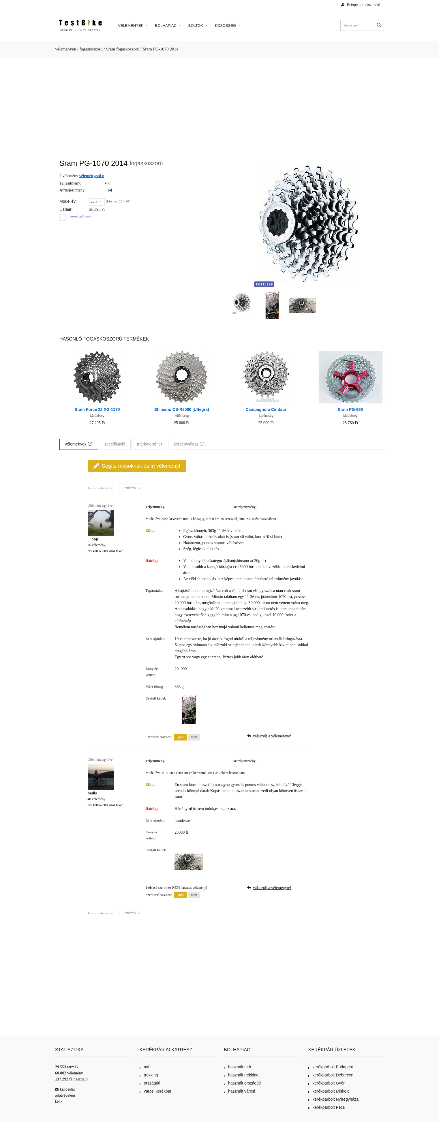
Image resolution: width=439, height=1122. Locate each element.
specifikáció (114, 444)
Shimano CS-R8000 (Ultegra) (181, 409)
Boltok (197, 25)
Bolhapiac (168, 25)
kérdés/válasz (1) (189, 444)
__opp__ (95, 539)
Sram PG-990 (350, 409)
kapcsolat (65, 1089)
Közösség (227, 25)
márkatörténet (149, 444)
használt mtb (237, 1067)
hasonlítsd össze (80, 216)
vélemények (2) (79, 444)
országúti (150, 1083)
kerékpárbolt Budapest (330, 1067)
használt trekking (241, 1075)
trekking (149, 1075)
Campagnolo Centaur (265, 409)
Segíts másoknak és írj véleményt (136, 465)
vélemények (65, 49)
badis (92, 793)
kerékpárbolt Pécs (326, 1107)
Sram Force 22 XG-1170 (97, 409)
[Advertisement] (219, 105)
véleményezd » (91, 176)
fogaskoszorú (90, 49)
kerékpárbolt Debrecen (331, 1075)
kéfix (58, 1102)
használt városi (239, 1091)
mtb (145, 1067)
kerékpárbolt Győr (326, 1083)
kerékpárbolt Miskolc (329, 1091)
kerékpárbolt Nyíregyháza (333, 1099)
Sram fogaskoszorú (122, 49)
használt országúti (242, 1083)
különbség (97, 416)
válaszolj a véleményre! (272, 736)
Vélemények (133, 25)
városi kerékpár (156, 1091)
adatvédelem (65, 1095)
